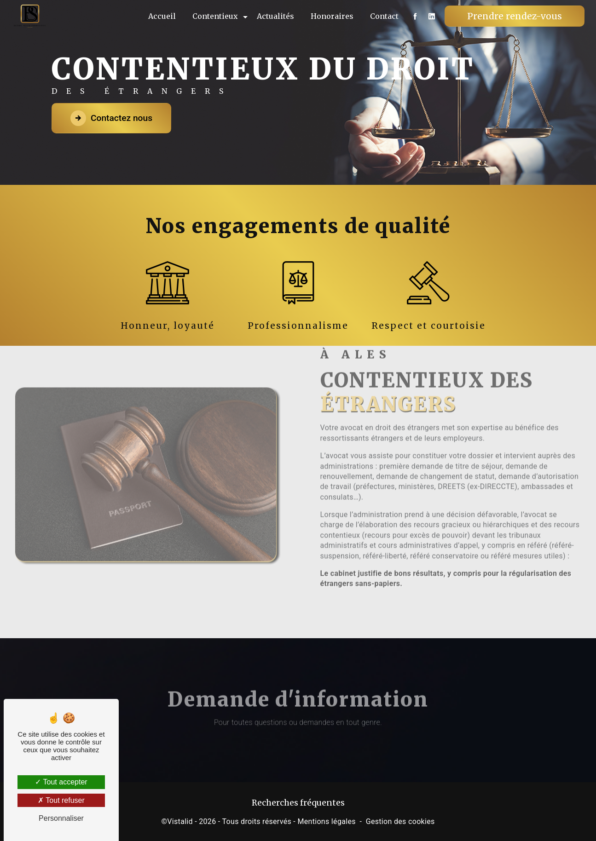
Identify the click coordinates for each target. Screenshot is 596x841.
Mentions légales (326, 821)
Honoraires (331, 16)
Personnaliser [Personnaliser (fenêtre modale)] (61, 818)
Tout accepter (61, 782)
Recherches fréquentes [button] (298, 803)
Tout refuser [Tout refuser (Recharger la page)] (61, 800)
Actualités (275, 16)
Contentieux (214, 16)
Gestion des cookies (400, 821)
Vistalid (180, 821)
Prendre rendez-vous (514, 16)
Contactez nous (111, 118)
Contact (384, 16)
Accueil (161, 16)
